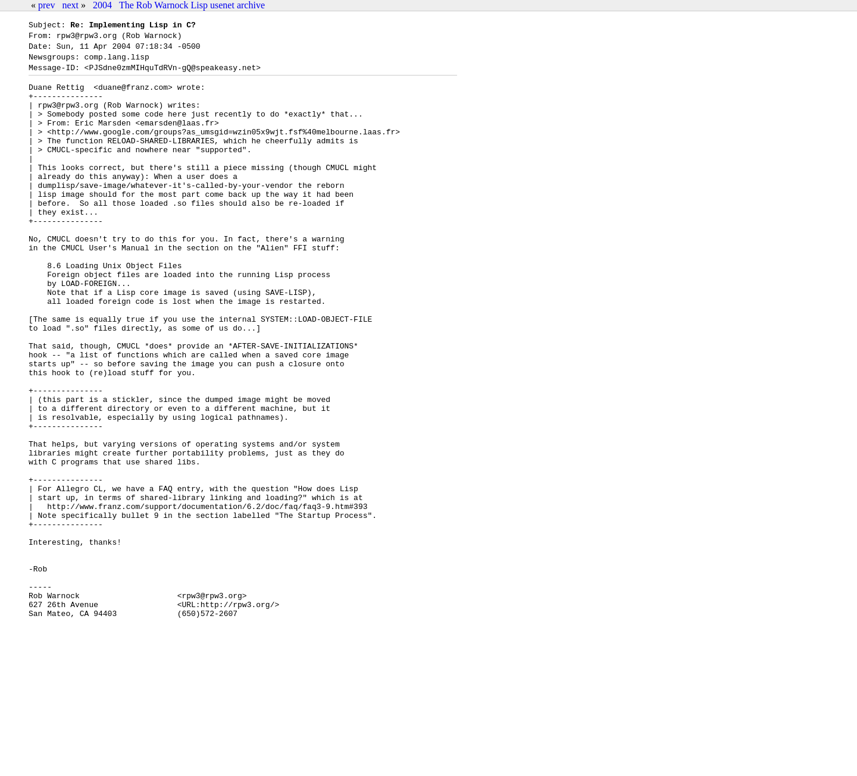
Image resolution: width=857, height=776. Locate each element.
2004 (102, 5)
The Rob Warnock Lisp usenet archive (192, 5)
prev (46, 5)
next (70, 5)
